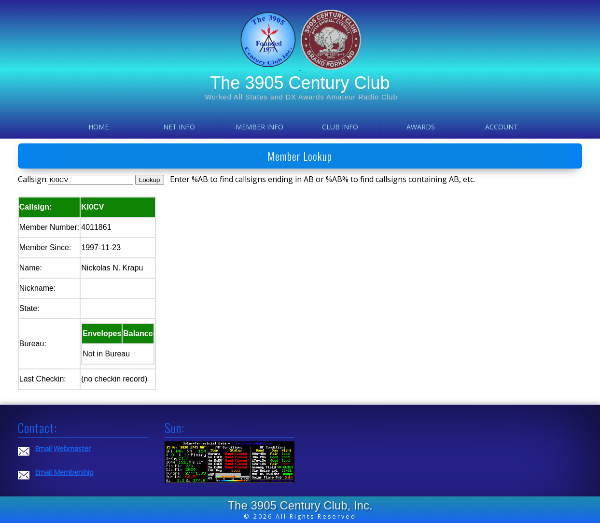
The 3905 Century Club (300, 83)
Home (98, 126)
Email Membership (64, 472)
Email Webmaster (63, 448)
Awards (420, 126)
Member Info (259, 126)
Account (501, 126)
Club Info (340, 126)
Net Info (179, 126)
